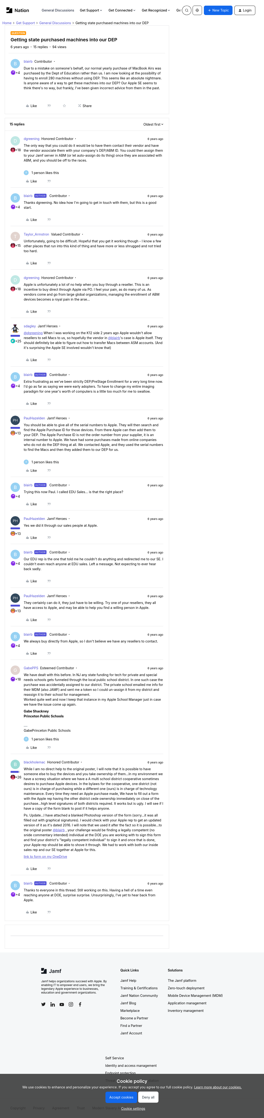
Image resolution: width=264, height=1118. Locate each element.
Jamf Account (131, 1033)
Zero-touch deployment (186, 988)
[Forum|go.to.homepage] (17, 10)
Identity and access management (131, 1066)
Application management (187, 1003)
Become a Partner (134, 1018)
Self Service (114, 1058)
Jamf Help (128, 981)
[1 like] (41, 172)
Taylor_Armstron (36, 234)
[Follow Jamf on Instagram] (71, 1004)
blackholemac (34, 762)
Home (7, 23)
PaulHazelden (34, 418)
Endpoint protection (120, 1073)
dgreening (31, 139)
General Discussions (58, 10)
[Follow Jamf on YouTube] (61, 1004)
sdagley (30, 326)
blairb (28, 61)
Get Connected (122, 10)
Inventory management (185, 1011)
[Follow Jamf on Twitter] (43, 1004)
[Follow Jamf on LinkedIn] (52, 1004)
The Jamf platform (182, 981)
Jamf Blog (128, 1003)
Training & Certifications (139, 988)
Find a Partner (131, 1026)
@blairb (114, 338)
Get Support (91, 10)
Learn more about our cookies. (218, 1087)
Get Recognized (156, 10)
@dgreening (33, 333)
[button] (218, 10)
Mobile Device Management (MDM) (195, 996)
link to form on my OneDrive (45, 857)
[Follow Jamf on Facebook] (80, 1004)
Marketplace (130, 1011)
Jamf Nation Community (139, 996)
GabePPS (31, 668)
